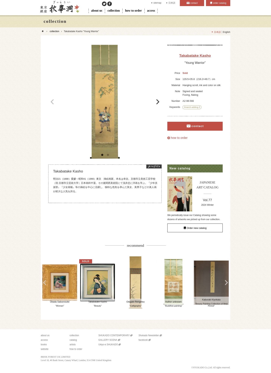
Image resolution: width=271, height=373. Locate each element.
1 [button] (102, 155)
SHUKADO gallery (59, 7)
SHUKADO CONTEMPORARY (114, 335)
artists (73, 344)
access (151, 10)
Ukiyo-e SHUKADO (108, 344)
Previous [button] (52, 101)
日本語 (171, 3)
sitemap (157, 3)
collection (113, 10)
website (45, 349)
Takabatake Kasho (195, 56)
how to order (133, 10)
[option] (105, 102)
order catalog (219, 3)
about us (96, 10)
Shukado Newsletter (149, 335)
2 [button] (108, 155)
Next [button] (158, 101)
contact (194, 3)
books (44, 344)
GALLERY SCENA (107, 340)
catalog (73, 340)
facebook (143, 340)
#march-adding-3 (192, 107)
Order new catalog (197, 227)
